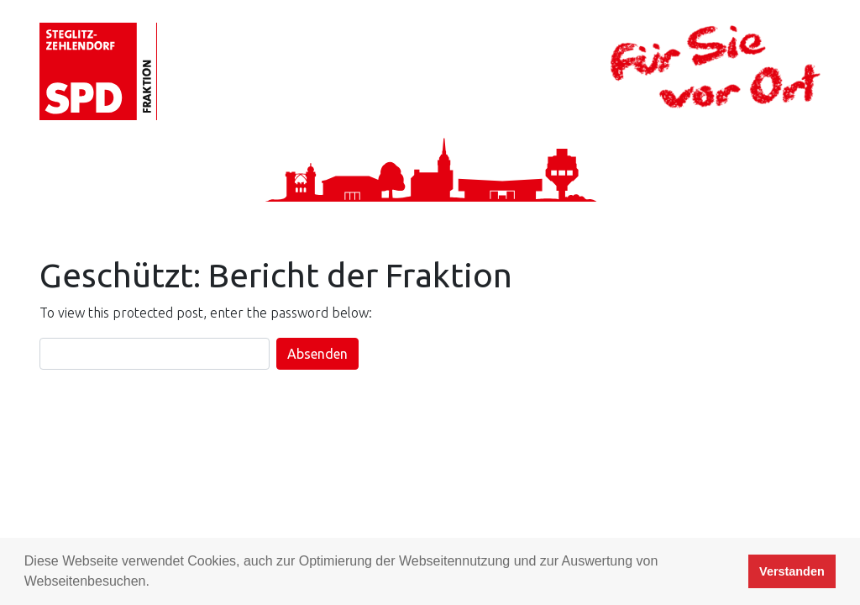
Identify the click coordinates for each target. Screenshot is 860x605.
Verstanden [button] (792, 571)
